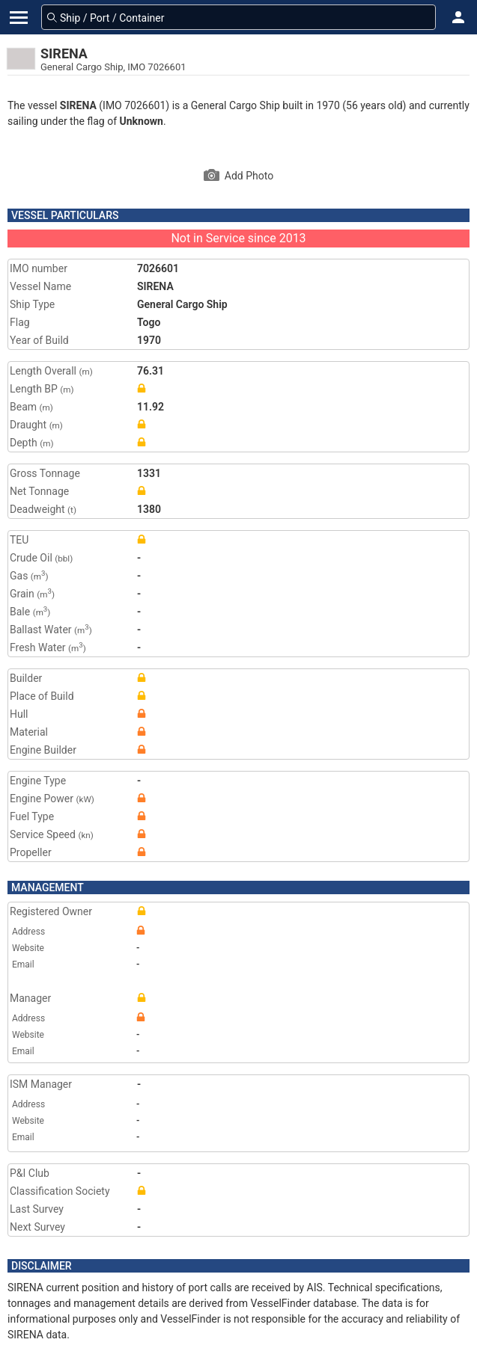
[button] (458, 17)
